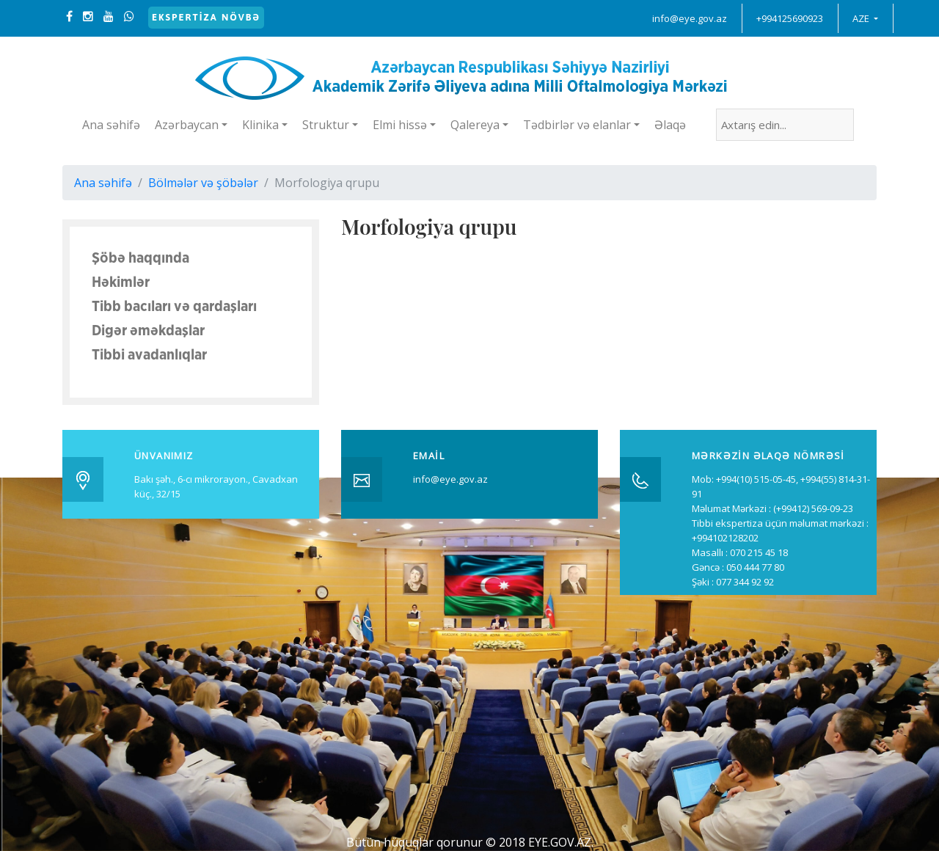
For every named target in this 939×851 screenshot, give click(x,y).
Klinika (260, 125)
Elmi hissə (400, 125)
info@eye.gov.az (689, 18)
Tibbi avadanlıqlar (149, 355)
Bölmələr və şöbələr (203, 183)
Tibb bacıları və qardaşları (174, 306)
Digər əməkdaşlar (148, 331)
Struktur (325, 125)
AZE (862, 18)
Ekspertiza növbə (206, 17)
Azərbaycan (187, 125)
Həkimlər (121, 282)
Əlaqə (670, 125)
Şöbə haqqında (140, 258)
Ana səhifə (111, 125)
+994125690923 (789, 18)
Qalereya (475, 125)
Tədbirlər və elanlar (577, 125)
